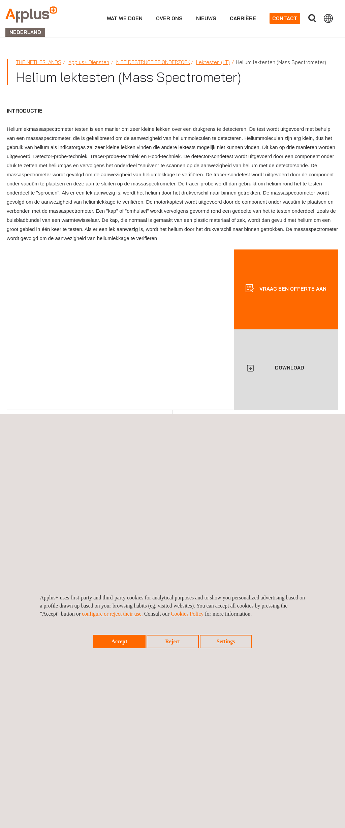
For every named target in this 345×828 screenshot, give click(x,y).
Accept (119, 641)
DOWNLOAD (289, 367)
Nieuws (206, 18)
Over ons (169, 18)
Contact (284, 18)
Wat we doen (125, 18)
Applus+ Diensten (88, 62)
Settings (226, 641)
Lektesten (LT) (213, 62)
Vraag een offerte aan (292, 288)
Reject (172, 641)
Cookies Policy (187, 614)
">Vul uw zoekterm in (312, 18)
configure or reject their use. (112, 614)
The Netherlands (38, 62)
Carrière (243, 18)
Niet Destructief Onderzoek (153, 62)
